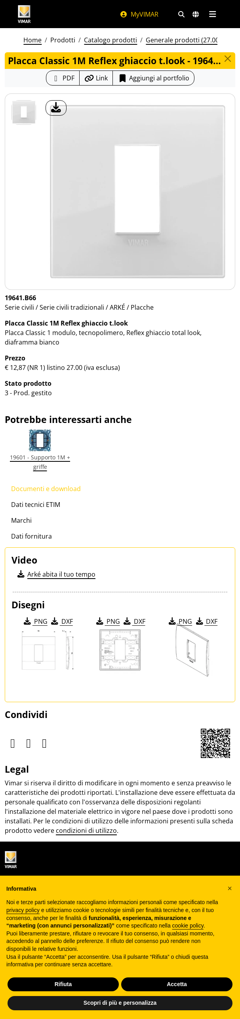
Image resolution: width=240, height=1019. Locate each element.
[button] (229, 888)
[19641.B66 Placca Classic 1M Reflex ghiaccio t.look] (23, 112)
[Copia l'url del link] (96, 78)
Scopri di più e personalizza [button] (120, 1003)
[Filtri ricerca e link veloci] (181, 14)
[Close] (227, 58)
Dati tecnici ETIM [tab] (35, 504)
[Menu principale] (212, 14)
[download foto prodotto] (56, 108)
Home (32, 40)
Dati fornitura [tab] (31, 536)
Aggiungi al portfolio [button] (153, 78)
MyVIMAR (139, 14)
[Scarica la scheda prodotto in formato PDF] (63, 78)
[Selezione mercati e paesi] (196, 14)
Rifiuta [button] (63, 984)
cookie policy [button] (188, 925)
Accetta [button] (177, 984)
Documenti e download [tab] (46, 488)
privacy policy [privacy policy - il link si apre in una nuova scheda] (23, 910)
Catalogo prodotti (110, 40)
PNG (35, 621)
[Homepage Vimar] (61, 14)
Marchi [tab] (21, 520)
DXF (61, 621)
